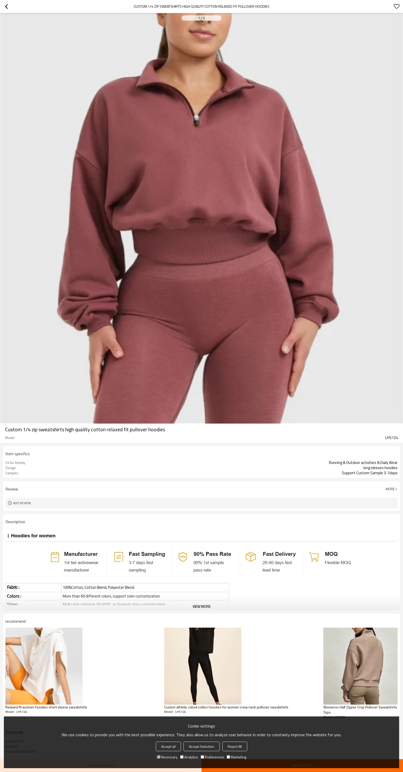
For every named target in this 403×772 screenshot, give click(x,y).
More (390, 489)
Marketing (236, 757)
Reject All (235, 746)
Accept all (168, 746)
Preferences (212, 757)
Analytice (189, 757)
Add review (22, 503)
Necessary (167, 757)
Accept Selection (201, 746)
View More (201, 606)
